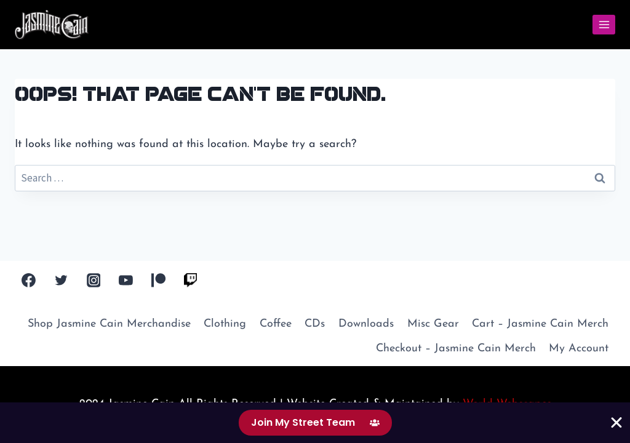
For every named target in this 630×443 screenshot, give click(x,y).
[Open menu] (603, 24)
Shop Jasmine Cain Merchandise (109, 324)
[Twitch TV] (191, 280)
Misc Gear (433, 324)
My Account (578, 348)
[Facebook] (29, 280)
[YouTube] (126, 280)
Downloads (366, 324)
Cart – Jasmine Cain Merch (540, 324)
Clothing (225, 324)
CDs (315, 324)
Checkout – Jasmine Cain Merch (456, 348)
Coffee (276, 324)
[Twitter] (61, 280)
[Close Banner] (616, 422)
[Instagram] (93, 280)
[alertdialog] (315, 422)
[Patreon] (158, 280)
